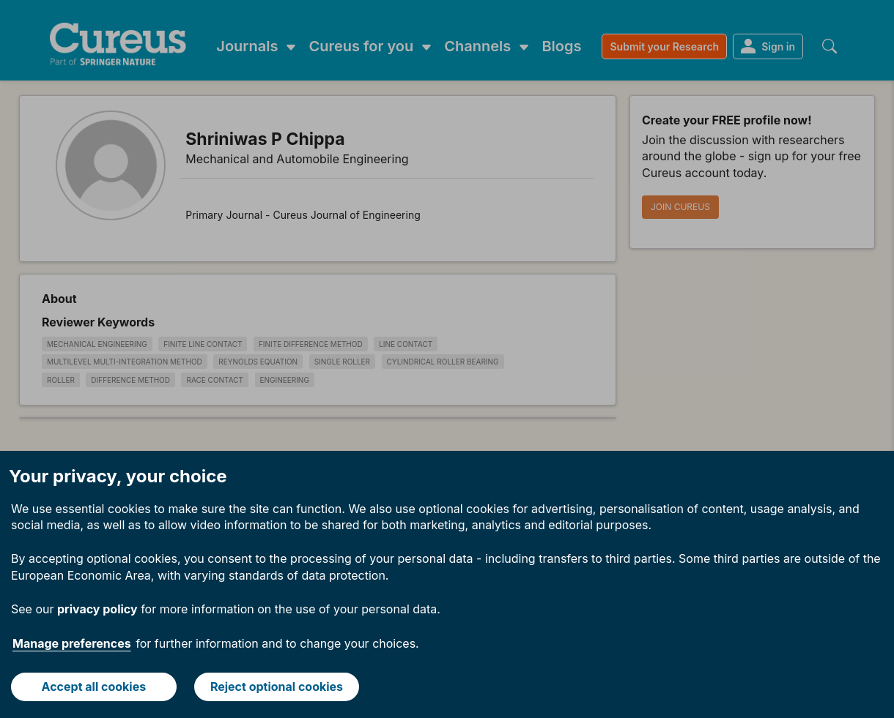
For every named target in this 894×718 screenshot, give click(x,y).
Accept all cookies (94, 686)
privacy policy (97, 609)
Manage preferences (71, 643)
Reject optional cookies (276, 686)
